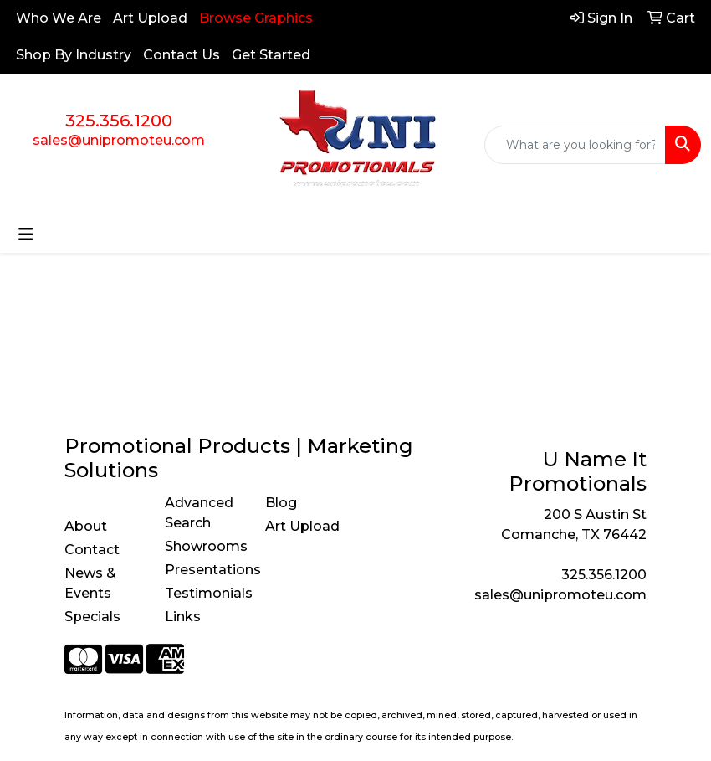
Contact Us (181, 55)
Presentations (205, 570)
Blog (281, 503)
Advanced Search (199, 513)
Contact (92, 550)
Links (183, 617)
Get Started (271, 55)
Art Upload (150, 18)
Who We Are (58, 18)
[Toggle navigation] (25, 234)
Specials (92, 617)
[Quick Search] (575, 145)
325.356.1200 (118, 121)
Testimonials (205, 593)
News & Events (90, 583)
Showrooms (205, 546)
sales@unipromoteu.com (119, 140)
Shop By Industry (73, 55)
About (85, 526)
